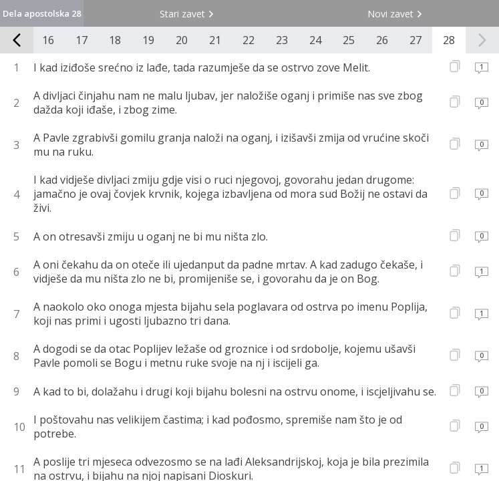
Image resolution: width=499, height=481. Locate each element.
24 (315, 40)
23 (282, 40)
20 (182, 40)
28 (449, 40)
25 (349, 40)
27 (415, 40)
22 (248, 40)
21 (215, 40)
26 (382, 40)
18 (115, 40)
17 (81, 40)
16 (48, 40)
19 (148, 40)
